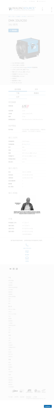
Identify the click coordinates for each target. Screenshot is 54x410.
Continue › (48, 406)
